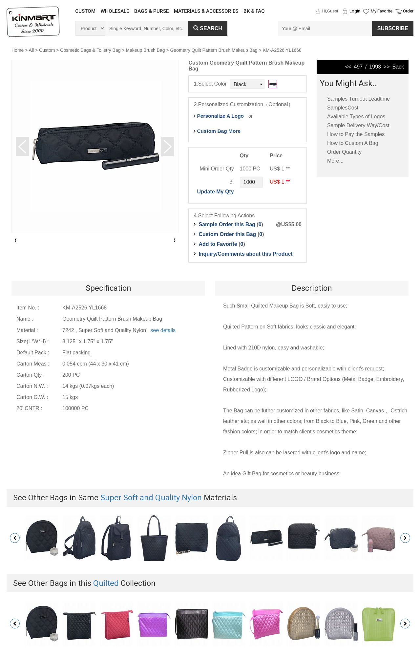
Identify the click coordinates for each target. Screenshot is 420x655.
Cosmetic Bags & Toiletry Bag (90, 50)
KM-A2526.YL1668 (282, 50)
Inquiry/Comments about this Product (245, 254)
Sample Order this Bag (228, 224)
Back (398, 66)
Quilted (106, 583)
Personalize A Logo (220, 116)
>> (387, 66)
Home (17, 50)
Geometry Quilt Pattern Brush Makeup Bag (213, 50)
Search (207, 28)
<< (348, 66)
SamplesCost (342, 107)
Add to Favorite (218, 244)
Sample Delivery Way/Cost (358, 125)
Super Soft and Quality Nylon (151, 497)
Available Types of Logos (356, 116)
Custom (47, 50)
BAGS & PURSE (151, 11)
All (31, 50)
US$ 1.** (280, 182)
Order (408, 11)
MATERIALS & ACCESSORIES (206, 11)
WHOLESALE (115, 11)
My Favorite (381, 11)
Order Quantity (344, 152)
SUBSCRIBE (392, 28)
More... (335, 161)
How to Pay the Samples (356, 134)
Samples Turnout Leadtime (358, 99)
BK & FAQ (254, 11)
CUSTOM (85, 11)
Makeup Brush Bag (145, 50)
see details (163, 330)
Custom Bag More (219, 131)
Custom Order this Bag (228, 234)
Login (354, 11)
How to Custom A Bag (352, 143)
